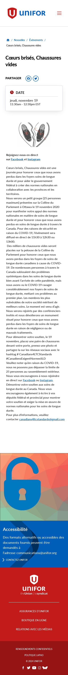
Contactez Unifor (17, 560)
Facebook (29, 380)
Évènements (36, 40)
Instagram (46, 380)
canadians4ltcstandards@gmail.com (42, 419)
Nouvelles (19, 40)
